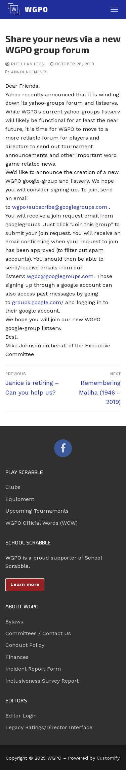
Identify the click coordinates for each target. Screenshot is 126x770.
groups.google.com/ (38, 302)
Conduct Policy (24, 645)
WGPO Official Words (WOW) (41, 523)
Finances (17, 657)
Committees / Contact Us (38, 633)
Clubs (12, 487)
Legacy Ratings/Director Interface (48, 727)
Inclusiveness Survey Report (42, 681)
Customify (108, 758)
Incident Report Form (33, 669)
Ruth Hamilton (25, 64)
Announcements (26, 72)
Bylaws (14, 621)
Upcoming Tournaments (37, 511)
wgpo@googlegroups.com (60, 276)
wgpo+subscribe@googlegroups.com (59, 207)
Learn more (25, 584)
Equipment (19, 499)
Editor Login (21, 715)
